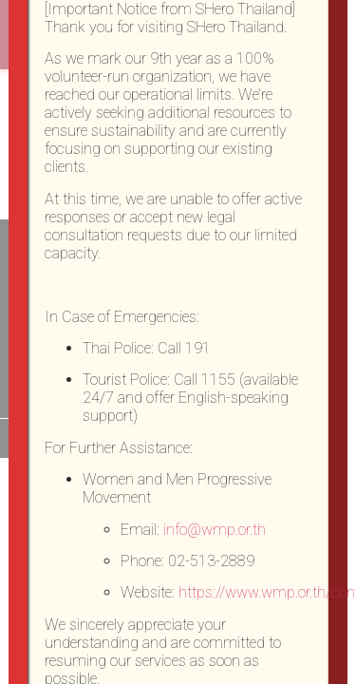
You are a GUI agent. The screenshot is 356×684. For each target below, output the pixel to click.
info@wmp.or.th (214, 530)
